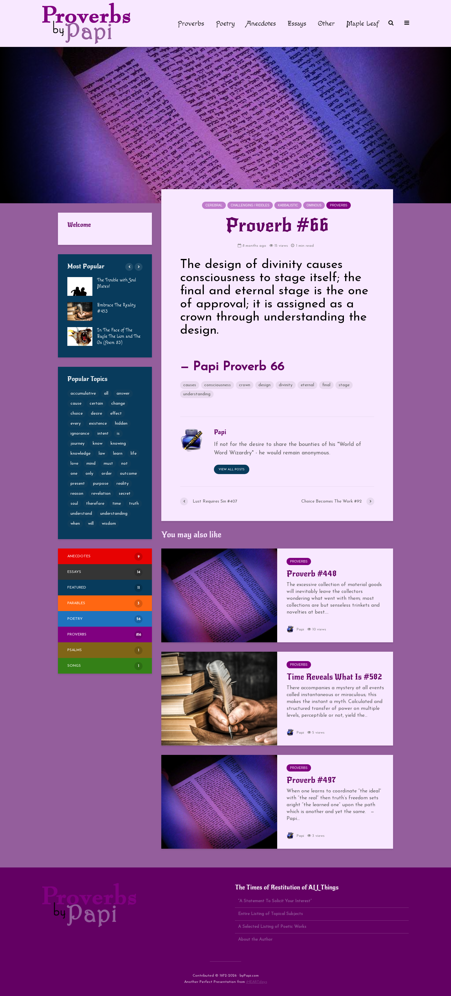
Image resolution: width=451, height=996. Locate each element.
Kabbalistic (288, 205)
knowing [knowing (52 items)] (118, 443)
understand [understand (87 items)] (81, 513)
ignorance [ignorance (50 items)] (79, 433)
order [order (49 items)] (106, 473)
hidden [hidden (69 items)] (121, 423)
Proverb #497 (311, 780)
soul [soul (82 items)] (74, 503)
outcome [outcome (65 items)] (128, 473)
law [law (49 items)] (102, 453)
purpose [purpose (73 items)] (100, 483)
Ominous (314, 205)
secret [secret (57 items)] (125, 493)
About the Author (255, 939)
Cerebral (213, 205)
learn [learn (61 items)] (117, 453)
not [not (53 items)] (124, 463)
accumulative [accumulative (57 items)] (83, 393)
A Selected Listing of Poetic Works (272, 926)
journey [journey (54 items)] (77, 443)
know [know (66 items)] (97, 443)
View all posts (232, 469)
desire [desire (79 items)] (96, 413)
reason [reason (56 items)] (76, 493)
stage (344, 385)
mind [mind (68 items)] (91, 463)
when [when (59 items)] (75, 523)
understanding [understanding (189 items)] (113, 513)
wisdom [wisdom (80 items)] (109, 523)
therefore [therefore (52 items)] (95, 503)
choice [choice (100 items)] (76, 413)
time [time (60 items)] (116, 503)
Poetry (225, 23)
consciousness (217, 385)
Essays (297, 23)
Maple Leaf (362, 23)
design (264, 385)
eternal (307, 385)
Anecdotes (261, 23)
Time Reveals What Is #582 (334, 677)
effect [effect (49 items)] (116, 413)
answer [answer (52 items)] (123, 393)
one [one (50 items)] (73, 473)
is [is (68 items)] (118, 433)
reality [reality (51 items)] (123, 483)
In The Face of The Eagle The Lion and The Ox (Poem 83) (119, 336)
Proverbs (191, 23)
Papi (295, 629)
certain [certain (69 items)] (96, 403)
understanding (196, 394)
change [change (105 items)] (118, 403)
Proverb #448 (312, 574)
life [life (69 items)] (134, 453)
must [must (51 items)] (108, 463)
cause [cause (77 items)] (75, 403)
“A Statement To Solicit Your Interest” (275, 901)
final (326, 385)
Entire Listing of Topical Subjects (270, 914)
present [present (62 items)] (77, 483)
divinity (286, 385)
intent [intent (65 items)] (103, 433)
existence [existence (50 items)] (98, 423)
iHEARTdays (256, 982)
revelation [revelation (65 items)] (101, 493)
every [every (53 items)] (75, 423)
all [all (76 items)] (106, 393)
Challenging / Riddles (250, 205)
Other (326, 23)
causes (189, 385)
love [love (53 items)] (74, 463)
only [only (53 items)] (89, 473)
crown (244, 385)
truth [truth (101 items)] (134, 503)
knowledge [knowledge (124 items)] (80, 453)
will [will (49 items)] (91, 523)
